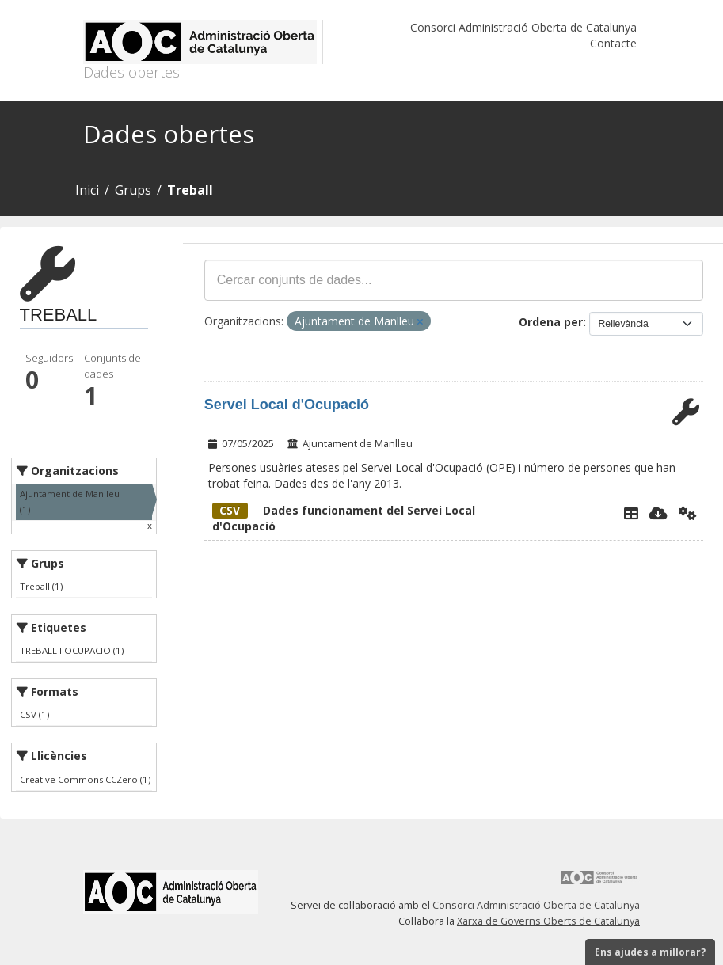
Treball (190, 190)
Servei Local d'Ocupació (286, 404)
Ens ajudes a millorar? (650, 952)
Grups (133, 190)
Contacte (613, 43)
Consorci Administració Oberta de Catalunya (523, 27)
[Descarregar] (658, 513)
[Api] (688, 513)
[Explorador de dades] (631, 513)
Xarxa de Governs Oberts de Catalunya (548, 921)
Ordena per (551, 321)
